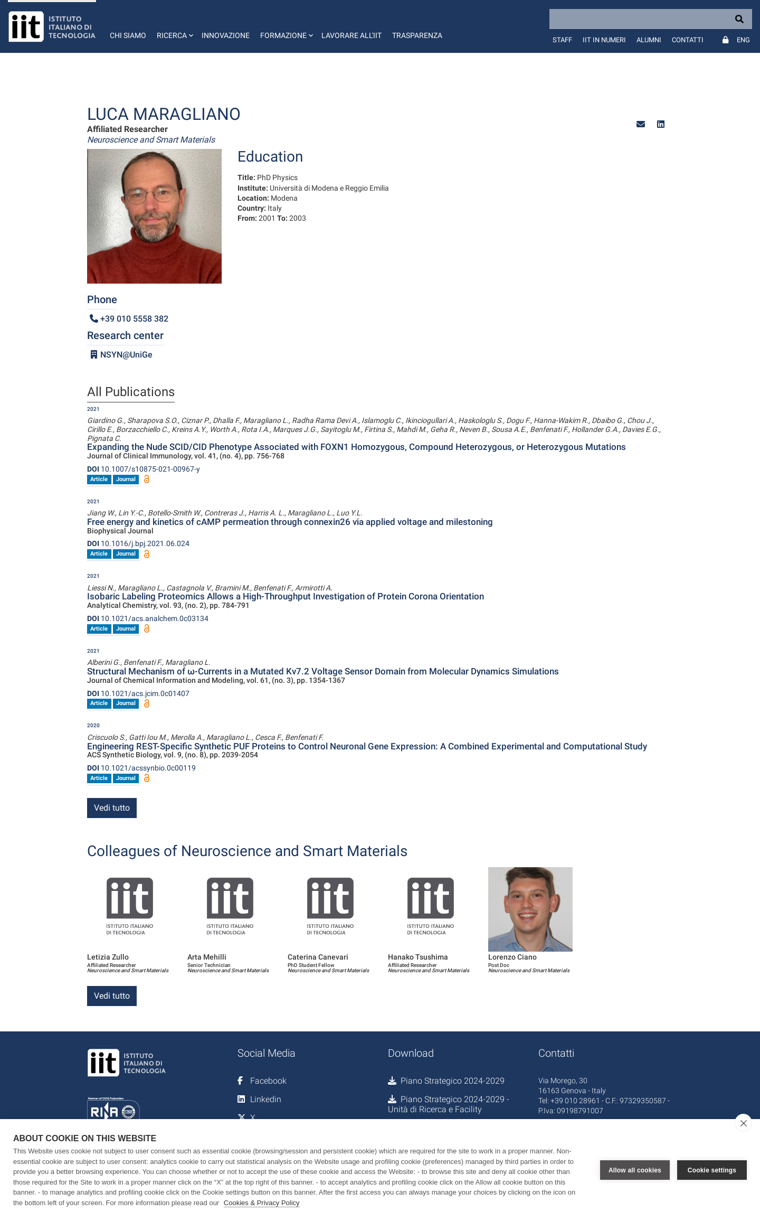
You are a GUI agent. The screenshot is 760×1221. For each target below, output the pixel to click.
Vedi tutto (112, 808)
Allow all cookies (635, 1170)
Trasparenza (417, 35)
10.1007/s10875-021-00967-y (143, 469)
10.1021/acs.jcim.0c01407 (138, 693)
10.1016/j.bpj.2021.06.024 (138, 543)
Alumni (648, 40)
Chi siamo (128, 35)
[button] (173, 26)
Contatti (688, 40)
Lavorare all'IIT (351, 35)
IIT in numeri (604, 40)
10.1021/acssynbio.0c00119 (141, 768)
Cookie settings (712, 1170)
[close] (743, 1123)
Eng (743, 40)
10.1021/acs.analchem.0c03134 (147, 618)
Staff (562, 40)
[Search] (650, 19)
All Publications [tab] (131, 392)
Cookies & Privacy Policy (262, 1203)
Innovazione (226, 35)
